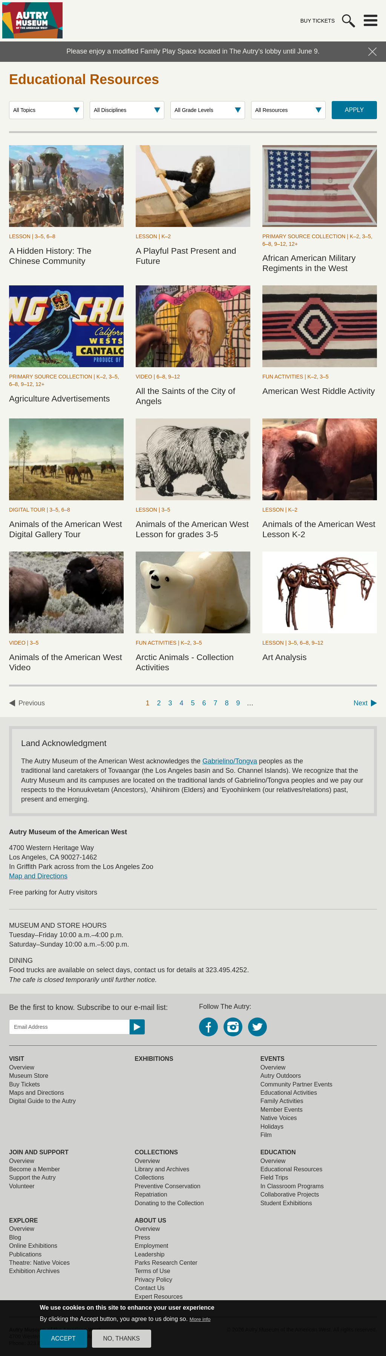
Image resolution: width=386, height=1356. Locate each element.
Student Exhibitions (286, 1203)
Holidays (271, 1126)
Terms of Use (152, 1271)
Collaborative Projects (289, 1194)
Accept (63, 1338)
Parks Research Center (166, 1262)
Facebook (208, 1026)
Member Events (281, 1109)
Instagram (233, 1026)
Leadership (149, 1254)
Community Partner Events (296, 1084)
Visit (16, 1059)
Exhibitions (154, 1059)
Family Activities (281, 1101)
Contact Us (149, 1288)
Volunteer (22, 1186)
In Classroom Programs (292, 1186)
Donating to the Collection (169, 1203)
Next (361, 703)
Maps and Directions (36, 1092)
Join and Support (39, 1152)
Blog (15, 1237)
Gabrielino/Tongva (229, 761)
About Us (150, 1220)
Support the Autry (32, 1177)
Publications (25, 1254)
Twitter (257, 1026)
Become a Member (34, 1169)
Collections (156, 1152)
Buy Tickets (317, 21)
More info (200, 1319)
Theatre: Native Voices (39, 1262)
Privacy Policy (153, 1279)
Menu (370, 20)
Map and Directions (38, 876)
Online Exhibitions (33, 1246)
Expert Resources (158, 1296)
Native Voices (278, 1118)
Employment (151, 1246)
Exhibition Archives (34, 1271)
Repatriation (151, 1194)
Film (266, 1135)
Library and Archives (162, 1169)
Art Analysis (284, 657)
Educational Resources (291, 1169)
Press (142, 1237)
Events (272, 1059)
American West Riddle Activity (318, 391)
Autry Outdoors (280, 1076)
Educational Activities (288, 1092)
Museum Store (28, 1076)
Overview (21, 1067)
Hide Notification (372, 51)
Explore (23, 1220)
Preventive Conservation (167, 1186)
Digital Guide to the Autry (42, 1101)
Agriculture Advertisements (59, 398)
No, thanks (121, 1338)
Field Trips (274, 1177)
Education (278, 1152)
